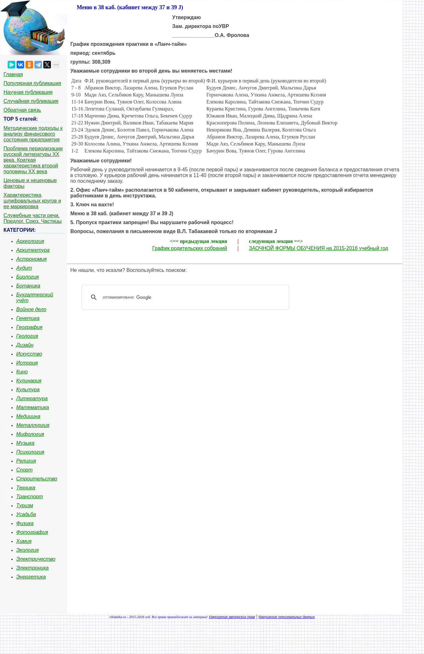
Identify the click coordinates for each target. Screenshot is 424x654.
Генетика (27, 318)
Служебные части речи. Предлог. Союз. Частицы (33, 218)
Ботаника (28, 285)
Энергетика (31, 576)
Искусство (29, 354)
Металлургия (32, 425)
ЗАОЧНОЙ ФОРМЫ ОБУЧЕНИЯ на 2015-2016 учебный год (318, 248)
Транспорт (29, 496)
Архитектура (33, 250)
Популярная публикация (32, 83)
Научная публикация (28, 92)
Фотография (32, 532)
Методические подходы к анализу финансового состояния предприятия (33, 133)
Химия (24, 541)
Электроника (32, 568)
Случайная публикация (31, 101)
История (27, 363)
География (29, 327)
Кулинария (28, 380)
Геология (27, 336)
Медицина (28, 416)
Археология (30, 241)
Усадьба (26, 514)
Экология (27, 550)
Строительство (36, 478)
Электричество (35, 559)
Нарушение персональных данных (286, 617)
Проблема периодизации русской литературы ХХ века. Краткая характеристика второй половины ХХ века (33, 160)
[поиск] (187, 297)
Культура (27, 389)
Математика (32, 407)
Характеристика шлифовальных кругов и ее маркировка (32, 200)
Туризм (24, 505)
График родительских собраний (189, 248)
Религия (26, 461)
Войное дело (31, 309)
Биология (27, 277)
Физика (24, 523)
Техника (25, 487)
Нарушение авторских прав (232, 617)
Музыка (25, 443)
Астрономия (31, 259)
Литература (32, 398)
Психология (30, 452)
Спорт (24, 470)
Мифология (30, 434)
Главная (13, 74)
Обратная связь (22, 110)
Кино (22, 371)
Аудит (24, 268)
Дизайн (24, 345)
